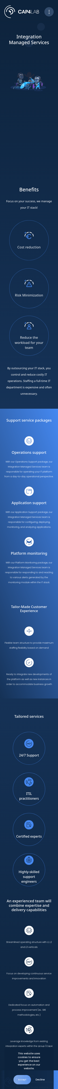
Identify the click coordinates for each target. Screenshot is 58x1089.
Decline (40, 1079)
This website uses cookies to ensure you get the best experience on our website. (29, 1061)
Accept (22, 1079)
